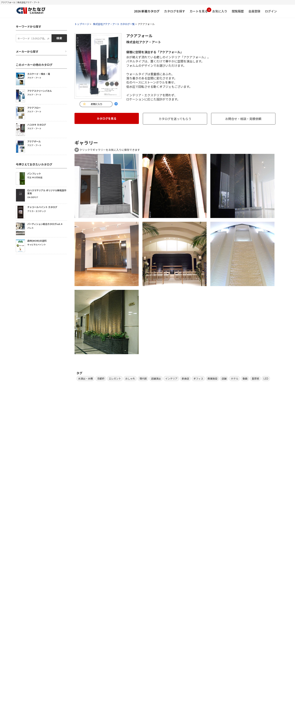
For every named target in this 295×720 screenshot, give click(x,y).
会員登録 (254, 11)
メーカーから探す (27, 51)
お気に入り (219, 11)
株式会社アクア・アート (143, 42)
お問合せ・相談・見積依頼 (243, 118)
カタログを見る (106, 118)
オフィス (198, 378)
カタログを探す (174, 11)
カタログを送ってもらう (175, 118)
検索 (59, 38)
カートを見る (199, 10)
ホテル (234, 378)
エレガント (115, 378)
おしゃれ (130, 378)
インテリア (171, 378)
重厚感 (255, 378)
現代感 (143, 378)
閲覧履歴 (238, 11)
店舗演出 (156, 378)
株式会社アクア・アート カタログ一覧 (114, 24)
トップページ (82, 24)
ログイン (271, 11)
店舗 (224, 378)
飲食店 (185, 378)
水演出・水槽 (85, 378)
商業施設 (212, 378)
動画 (245, 378)
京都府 (100, 378)
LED (265, 378)
